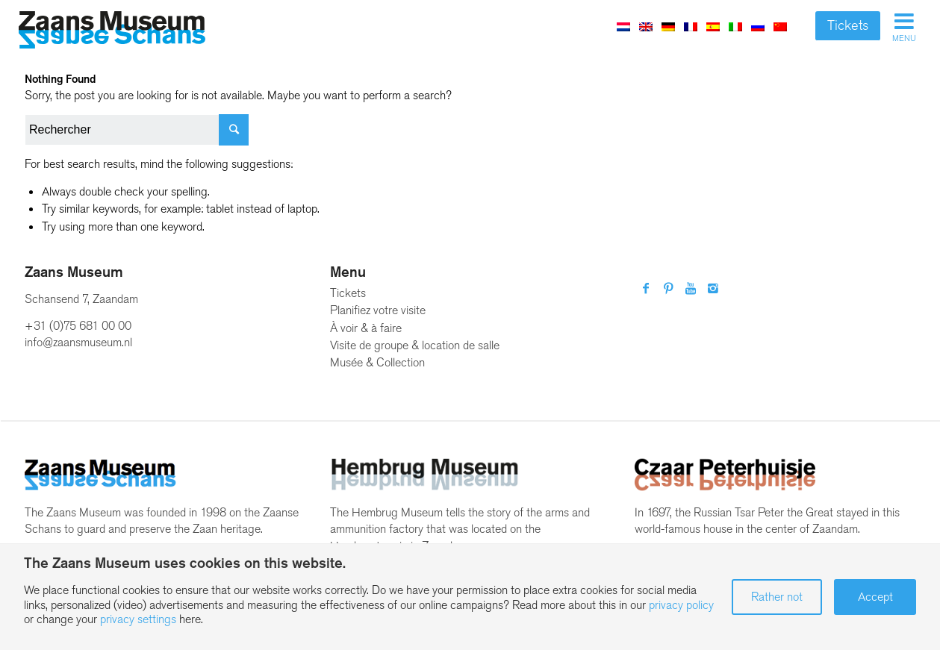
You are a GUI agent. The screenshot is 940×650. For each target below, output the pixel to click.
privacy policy (681, 605)
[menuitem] (623, 26)
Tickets (847, 25)
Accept (875, 596)
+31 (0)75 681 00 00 (78, 326)
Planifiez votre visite (378, 310)
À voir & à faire (366, 328)
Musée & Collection (377, 362)
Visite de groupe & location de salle (414, 345)
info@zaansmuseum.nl (78, 342)
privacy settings (138, 619)
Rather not (777, 596)
